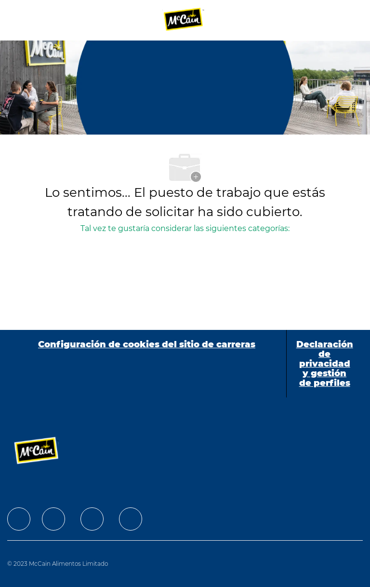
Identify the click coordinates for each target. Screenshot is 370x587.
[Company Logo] (184, 19)
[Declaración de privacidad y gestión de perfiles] (325, 363)
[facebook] (18, 519)
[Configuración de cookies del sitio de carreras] (146, 363)
